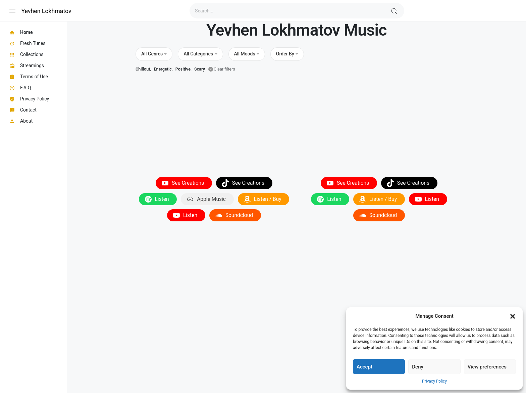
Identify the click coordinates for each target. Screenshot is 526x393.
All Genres (152, 53)
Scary (199, 69)
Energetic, (163, 69)
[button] (512, 316)
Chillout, (143, 69)
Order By (285, 53)
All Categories (198, 53)
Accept (364, 367)
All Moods (244, 53)
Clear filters (224, 69)
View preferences (487, 367)
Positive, (183, 69)
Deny (417, 367)
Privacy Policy (434, 381)
